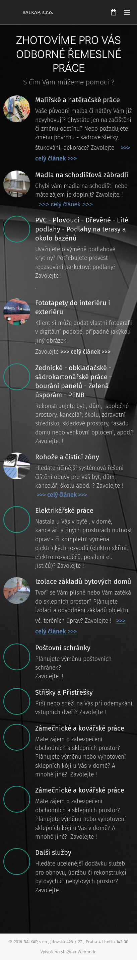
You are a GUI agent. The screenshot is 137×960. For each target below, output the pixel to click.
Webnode (87, 951)
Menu (127, 12)
